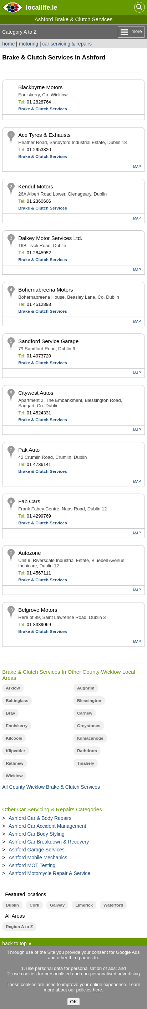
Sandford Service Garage (48, 341)
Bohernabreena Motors (45, 290)
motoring (28, 44)
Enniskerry (16, 725)
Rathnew (14, 763)
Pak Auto (29, 450)
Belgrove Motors (37, 610)
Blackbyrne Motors (40, 87)
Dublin (12, 905)
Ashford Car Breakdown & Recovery (49, 842)
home (8, 44)
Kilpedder (15, 750)
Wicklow (14, 775)
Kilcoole (14, 738)
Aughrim (86, 688)
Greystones (88, 725)
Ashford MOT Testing (32, 865)
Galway (57, 905)
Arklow (13, 688)
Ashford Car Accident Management (47, 826)
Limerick (84, 905)
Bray (10, 713)
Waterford (113, 905)
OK (73, 1001)
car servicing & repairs (67, 44)
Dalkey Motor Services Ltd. (50, 238)
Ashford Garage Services (36, 849)
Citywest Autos (35, 393)
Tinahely (85, 763)
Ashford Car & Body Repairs (40, 818)
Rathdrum (87, 750)
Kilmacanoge (90, 738)
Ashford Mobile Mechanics (38, 857)
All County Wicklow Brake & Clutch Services (51, 787)
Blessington (89, 700)
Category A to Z (19, 32)
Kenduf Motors (35, 186)
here (97, 990)
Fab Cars (29, 501)
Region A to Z (19, 926)
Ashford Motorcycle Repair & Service (49, 873)
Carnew (84, 713)
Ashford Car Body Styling (36, 834)
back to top (14, 943)
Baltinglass (17, 700)
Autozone (29, 553)
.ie (41, 7)
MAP (137, 167)
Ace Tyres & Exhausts (44, 135)
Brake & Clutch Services (42, 108)
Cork (34, 905)
